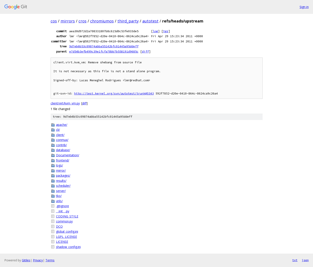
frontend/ (62, 160)
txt (294, 260)
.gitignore (62, 206)
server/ (61, 191)
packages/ (63, 175)
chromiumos (102, 21)
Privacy (38, 260)
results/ (61, 181)
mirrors (68, 21)
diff (145, 51)
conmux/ (62, 140)
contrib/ (61, 145)
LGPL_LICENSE (66, 237)
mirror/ (61, 170)
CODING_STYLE (67, 216)
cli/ (58, 130)
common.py (64, 221)
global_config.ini (67, 231)
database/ (63, 150)
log (155, 31)
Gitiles (26, 260)
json (305, 260)
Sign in (304, 7)
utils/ (59, 201)
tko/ (59, 196)
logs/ (59, 165)
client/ (60, 135)
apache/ (61, 125)
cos (54, 21)
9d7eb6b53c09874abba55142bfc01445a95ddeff (103, 46)
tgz (165, 31)
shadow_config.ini (68, 247)
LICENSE (62, 242)
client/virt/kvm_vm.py (65, 103)
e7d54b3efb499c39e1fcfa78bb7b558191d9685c (103, 51)
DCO (59, 226)
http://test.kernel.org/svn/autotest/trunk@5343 (114, 93)
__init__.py (62, 211)
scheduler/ (63, 186)
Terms (50, 260)
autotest (150, 21)
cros (83, 21)
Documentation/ (67, 155)
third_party (128, 21)
